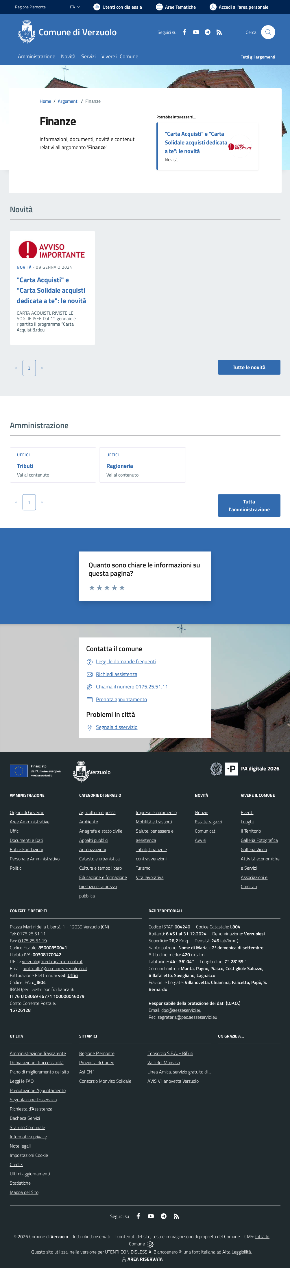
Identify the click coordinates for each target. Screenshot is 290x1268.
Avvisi (200, 840)
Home (45, 101)
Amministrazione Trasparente (38, 1053)
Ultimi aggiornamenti (30, 1173)
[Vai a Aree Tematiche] (176, 7)
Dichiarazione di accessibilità (37, 1062)
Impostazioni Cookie (29, 1155)
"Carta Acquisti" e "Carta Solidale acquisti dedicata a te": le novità (196, 142)
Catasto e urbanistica (99, 858)
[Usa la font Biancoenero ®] (117, 7)
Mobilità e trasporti (154, 821)
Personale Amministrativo (35, 858)
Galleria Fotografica (259, 840)
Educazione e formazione (103, 877)
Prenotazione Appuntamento (38, 1090)
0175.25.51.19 (32, 940)
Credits (16, 1164)
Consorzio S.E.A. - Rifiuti (170, 1053)
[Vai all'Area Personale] (239, 7)
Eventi (247, 812)
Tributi (25, 465)
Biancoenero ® (168, 1251)
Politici (16, 867)
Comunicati (205, 830)
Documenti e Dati (26, 840)
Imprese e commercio (156, 812)
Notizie (201, 812)
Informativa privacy (28, 1136)
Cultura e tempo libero (100, 867)
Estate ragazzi (208, 821)
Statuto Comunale (27, 1127)
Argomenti (68, 101)
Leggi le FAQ (22, 1081)
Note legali (20, 1145)
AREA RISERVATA (142, 1259)
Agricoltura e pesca (97, 812)
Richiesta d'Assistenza (31, 1108)
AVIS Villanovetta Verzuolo (173, 1081)
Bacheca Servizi (25, 1118)
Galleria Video (254, 849)
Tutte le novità (249, 367)
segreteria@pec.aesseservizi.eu (187, 1017)
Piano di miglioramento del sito (39, 1071)
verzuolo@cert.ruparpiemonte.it (52, 961)
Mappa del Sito (24, 1192)
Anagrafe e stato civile (100, 830)
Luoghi (247, 821)
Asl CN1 (87, 1071)
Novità (25, 267)
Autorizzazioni (92, 849)
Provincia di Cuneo (96, 1062)
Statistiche (20, 1182)
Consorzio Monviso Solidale (105, 1081)
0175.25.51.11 (31, 933)
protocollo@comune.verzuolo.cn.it (55, 968)
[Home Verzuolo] (69, 32)
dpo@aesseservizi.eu (181, 1010)
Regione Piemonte (96, 1053)
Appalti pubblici (93, 840)
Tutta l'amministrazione (249, 505)
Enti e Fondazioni (26, 849)
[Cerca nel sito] (268, 32)
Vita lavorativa (150, 877)
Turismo (143, 867)
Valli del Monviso (163, 1062)
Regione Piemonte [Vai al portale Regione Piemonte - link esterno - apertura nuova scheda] (30, 7)
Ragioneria (119, 465)
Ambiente (88, 821)
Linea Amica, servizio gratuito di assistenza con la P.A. (198, 1071)
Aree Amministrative (29, 821)
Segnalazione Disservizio (33, 1099)
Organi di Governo (27, 812)
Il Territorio (251, 830)
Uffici (23, 455)
